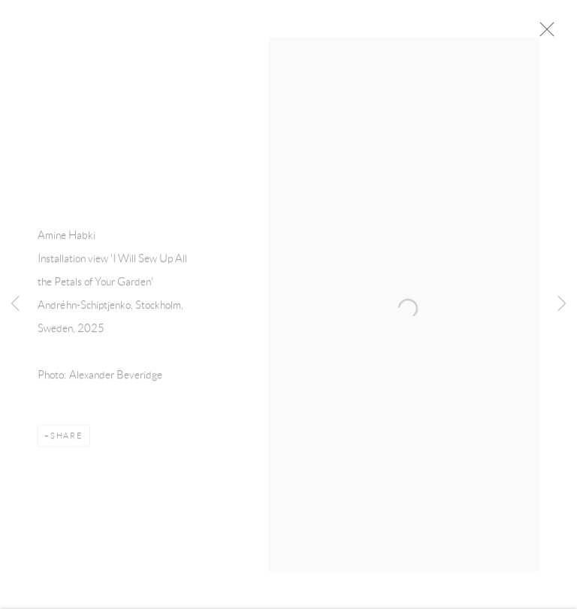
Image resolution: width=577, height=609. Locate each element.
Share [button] (66, 440)
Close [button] (558, 34)
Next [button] (562, 305)
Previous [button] (15, 305)
